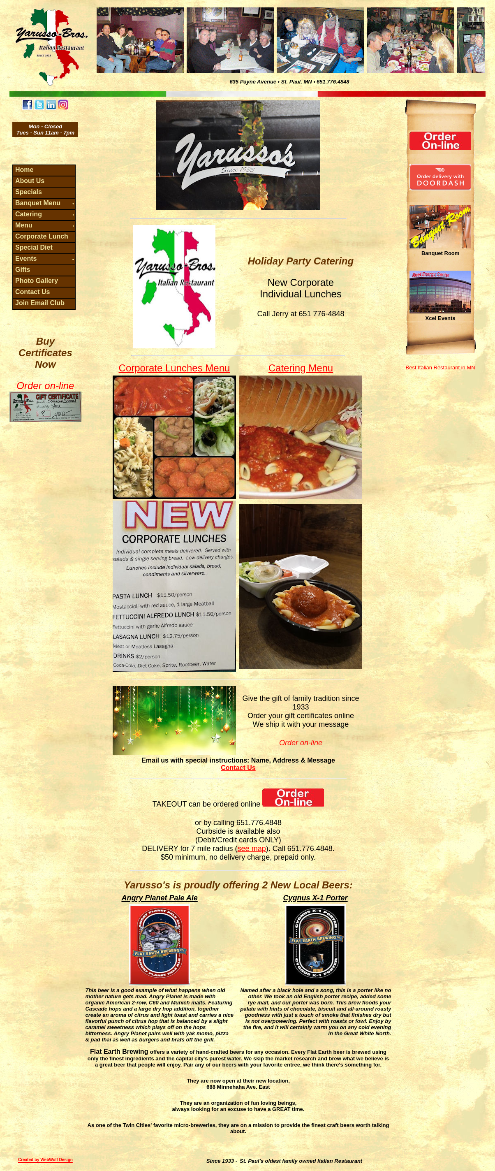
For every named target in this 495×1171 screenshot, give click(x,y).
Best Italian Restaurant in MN (440, 367)
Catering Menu (300, 367)
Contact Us (238, 767)
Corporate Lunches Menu (174, 367)
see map (252, 848)
